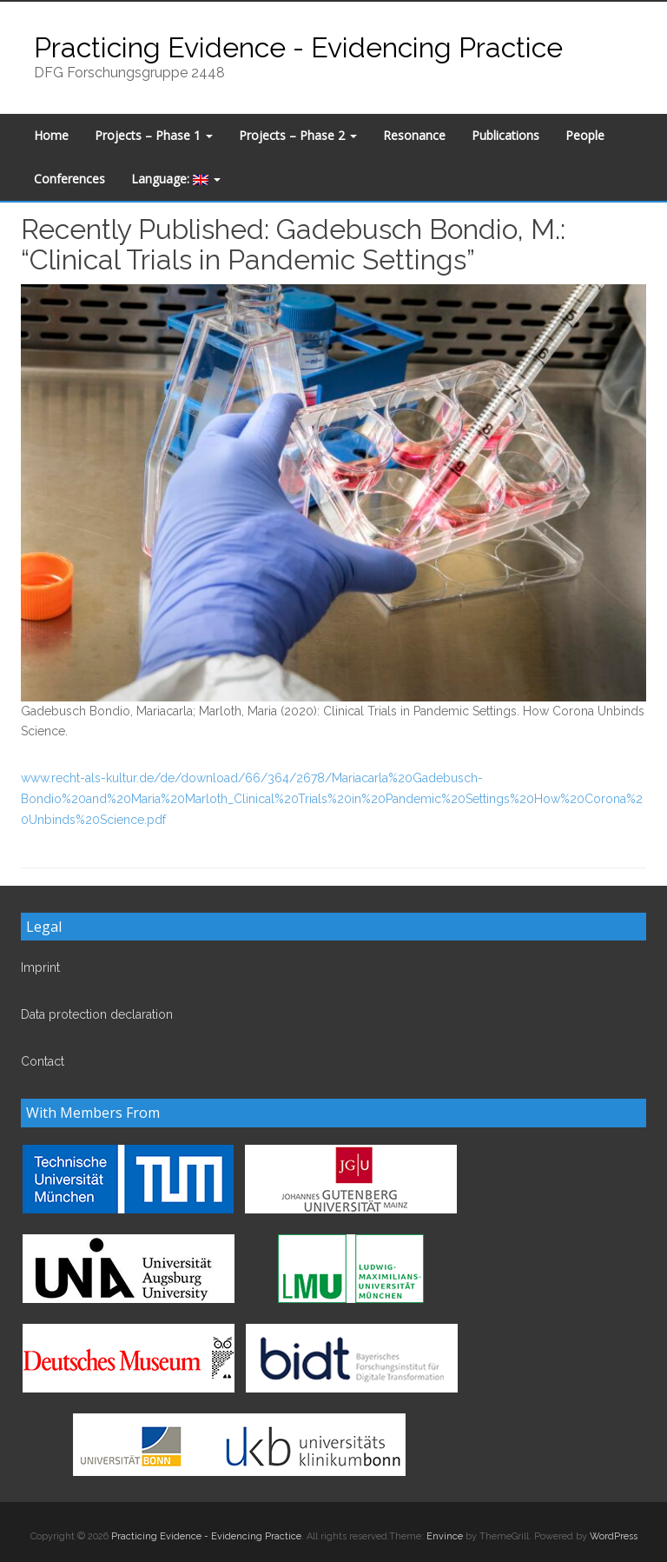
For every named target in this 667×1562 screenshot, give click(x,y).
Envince (444, 1536)
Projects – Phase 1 (154, 135)
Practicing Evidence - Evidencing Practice (298, 47)
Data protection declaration (97, 1014)
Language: (176, 178)
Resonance (414, 135)
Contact (42, 1061)
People (584, 135)
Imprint (40, 967)
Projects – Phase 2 (298, 135)
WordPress (613, 1536)
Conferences (69, 178)
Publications (505, 135)
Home (51, 135)
